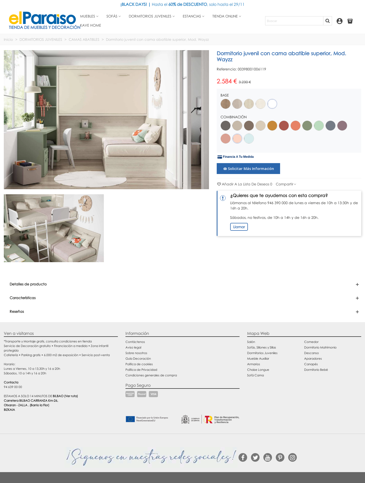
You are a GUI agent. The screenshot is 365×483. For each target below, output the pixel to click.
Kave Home (90, 25)
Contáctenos (135, 342)
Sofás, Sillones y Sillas (261, 347)
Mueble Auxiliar (258, 358)
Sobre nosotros (136, 353)
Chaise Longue (258, 370)
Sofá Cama (255, 375)
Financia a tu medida (235, 157)
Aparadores (313, 358)
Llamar (239, 227)
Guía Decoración (138, 358)
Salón (251, 342)
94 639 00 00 (13, 387)
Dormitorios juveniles (150, 16)
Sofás (111, 16)
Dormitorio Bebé (316, 370)
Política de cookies (139, 364)
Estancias (192, 16)
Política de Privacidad (141, 370)
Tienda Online (225, 16)
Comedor (311, 342)
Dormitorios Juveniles (262, 353)
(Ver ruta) (71, 396)
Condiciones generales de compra (151, 375)
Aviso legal (133, 347)
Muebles (87, 16)
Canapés (311, 364)
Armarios (253, 364)
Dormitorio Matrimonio (320, 347)
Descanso (311, 353)
